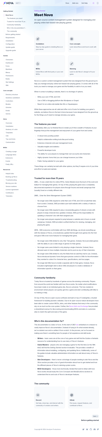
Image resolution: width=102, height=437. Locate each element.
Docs (67, 3)
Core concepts (75, 44)
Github (72, 400)
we (77, 325)
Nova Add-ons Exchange (78, 306)
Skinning (73, 69)
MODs (38, 69)
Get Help (84, 3)
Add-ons (75, 3)
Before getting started (90, 420)
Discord (38, 400)
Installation (40, 44)
